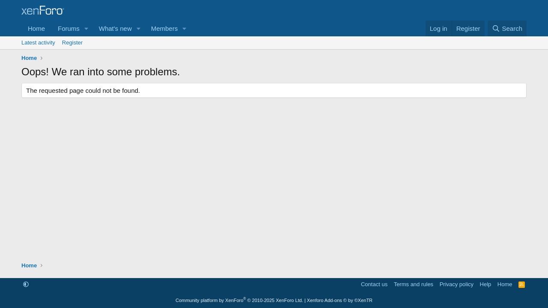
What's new (115, 28)
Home (36, 28)
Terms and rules (413, 284)
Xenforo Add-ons (339, 300)
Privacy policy (457, 284)
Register (72, 42)
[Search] (507, 28)
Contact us (374, 284)
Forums (69, 28)
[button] (86, 28)
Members (164, 28)
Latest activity (38, 42)
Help (485, 284)
